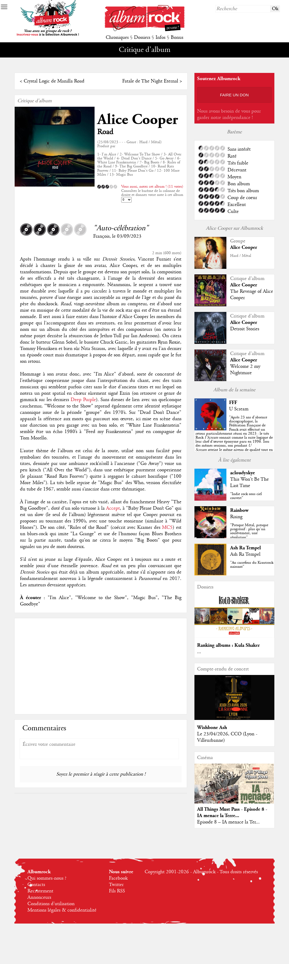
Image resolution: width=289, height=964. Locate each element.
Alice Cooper (137, 119)
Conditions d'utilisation (51, 904)
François (101, 236)
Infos (160, 37)
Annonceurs (39, 897)
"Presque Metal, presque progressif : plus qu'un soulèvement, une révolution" (249, 531)
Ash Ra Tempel (245, 548)
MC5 (167, 527)
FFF (233, 402)
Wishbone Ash (212, 727)
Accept (113, 508)
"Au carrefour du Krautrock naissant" (251, 564)
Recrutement (40, 891)
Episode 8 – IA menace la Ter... (228, 822)
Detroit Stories (244, 329)
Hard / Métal (240, 255)
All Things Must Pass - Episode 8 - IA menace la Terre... (232, 812)
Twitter (116, 884)
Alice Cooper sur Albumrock (234, 228)
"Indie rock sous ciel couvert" (246, 496)
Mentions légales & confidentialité (61, 910)
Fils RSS (117, 891)
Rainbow (239, 510)
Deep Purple (83, 400)
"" (234, 437)
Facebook (118, 878)
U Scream (239, 409)
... (199, 652)
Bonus (177, 37)
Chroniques (117, 37)
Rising (236, 517)
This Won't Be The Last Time (249, 482)
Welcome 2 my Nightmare (245, 369)
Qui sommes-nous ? (46, 878)
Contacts (36, 884)
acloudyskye (242, 473)
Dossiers (142, 37)
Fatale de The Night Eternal (150, 81)
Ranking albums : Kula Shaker (228, 645)
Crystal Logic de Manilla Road (54, 81)
